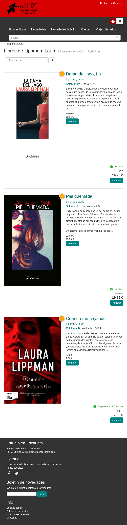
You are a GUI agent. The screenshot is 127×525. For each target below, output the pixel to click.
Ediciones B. (73, 328)
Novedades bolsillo (63, 29)
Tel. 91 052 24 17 (15, 452)
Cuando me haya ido (86, 318)
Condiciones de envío (17, 514)
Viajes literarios (106, 29)
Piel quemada (79, 196)
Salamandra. (73, 84)
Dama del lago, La (83, 73)
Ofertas (86, 29)
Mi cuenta (11, 517)
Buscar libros (17, 29)
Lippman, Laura (75, 79)
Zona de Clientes (113, 3)
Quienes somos (14, 507)
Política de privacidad (17, 511)
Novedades (38, 29)
